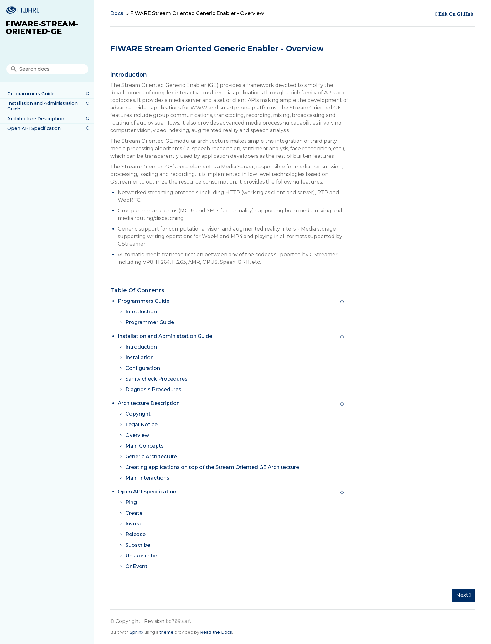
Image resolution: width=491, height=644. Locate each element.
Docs (116, 13)
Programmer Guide (149, 322)
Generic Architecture (151, 457)
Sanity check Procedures (156, 379)
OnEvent (136, 566)
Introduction (141, 312)
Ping (131, 502)
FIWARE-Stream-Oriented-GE (42, 27)
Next (463, 595)
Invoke (133, 524)
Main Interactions (147, 478)
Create (133, 513)
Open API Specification (34, 128)
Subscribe (137, 545)
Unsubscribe (141, 556)
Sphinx (136, 632)
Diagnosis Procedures (153, 389)
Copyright (138, 414)
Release (135, 534)
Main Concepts (144, 446)
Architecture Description (35, 118)
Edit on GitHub (455, 14)
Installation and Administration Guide (42, 106)
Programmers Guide (30, 94)
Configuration (142, 368)
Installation (139, 357)
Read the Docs (216, 632)
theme (166, 632)
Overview (137, 435)
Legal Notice (141, 425)
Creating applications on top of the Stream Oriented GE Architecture (212, 467)
